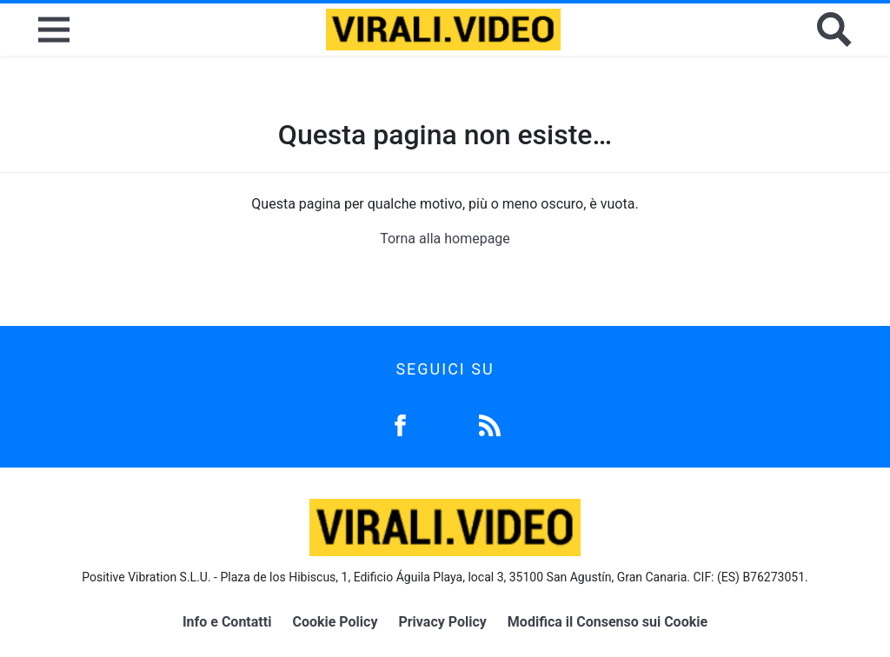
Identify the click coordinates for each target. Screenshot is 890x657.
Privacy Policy (442, 622)
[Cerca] (834, 29)
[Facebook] (400, 424)
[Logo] (443, 29)
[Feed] (490, 424)
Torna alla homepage (445, 238)
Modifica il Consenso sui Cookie (607, 622)
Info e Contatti (227, 622)
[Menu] (54, 29)
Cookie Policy (334, 622)
